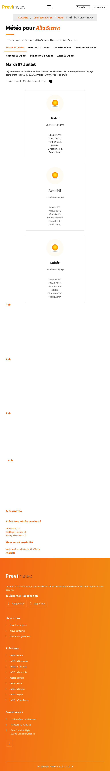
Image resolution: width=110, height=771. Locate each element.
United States (43, 17)
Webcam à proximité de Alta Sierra (23, 549)
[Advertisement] (55, 330)
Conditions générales (20, 636)
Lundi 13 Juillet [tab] (65, 55)
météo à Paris (16, 655)
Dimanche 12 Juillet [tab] (41, 55)
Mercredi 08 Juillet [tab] (39, 47)
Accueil (23, 17)
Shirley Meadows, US (16, 535)
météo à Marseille (19, 672)
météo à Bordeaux (19, 661)
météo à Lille (16, 683)
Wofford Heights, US (16, 531)
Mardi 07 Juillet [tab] (15, 47)
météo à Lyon (16, 694)
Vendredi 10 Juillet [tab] (86, 47)
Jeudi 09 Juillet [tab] (62, 47)
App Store (39, 603)
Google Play (18, 603)
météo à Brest (17, 677)
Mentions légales (18, 625)
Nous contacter (17, 630)
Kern (61, 17)
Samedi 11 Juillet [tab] (16, 55)
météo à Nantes (17, 688)
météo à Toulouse (18, 666)
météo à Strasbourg (19, 700)
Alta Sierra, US (13, 528)
